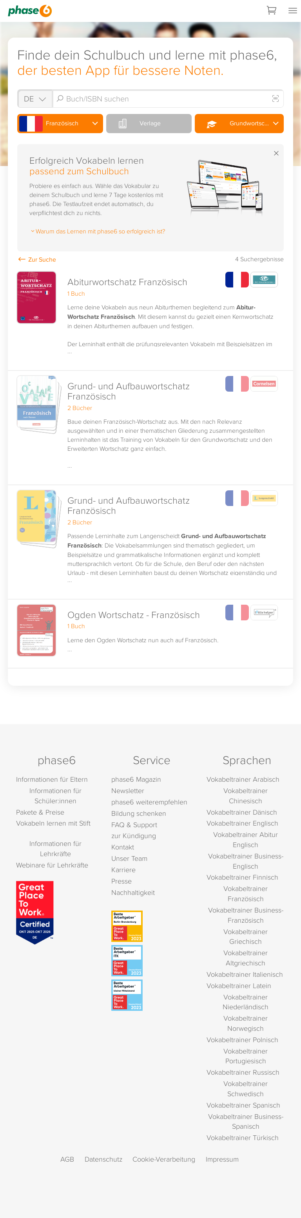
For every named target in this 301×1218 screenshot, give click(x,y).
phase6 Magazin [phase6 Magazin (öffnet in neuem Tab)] (136, 779)
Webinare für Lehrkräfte (52, 865)
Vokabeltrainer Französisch (245, 894)
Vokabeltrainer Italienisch (245, 974)
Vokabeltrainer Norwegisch (245, 1023)
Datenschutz (103, 1159)
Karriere (123, 870)
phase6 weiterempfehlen (149, 802)
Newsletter (127, 790)
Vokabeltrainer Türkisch (243, 1137)
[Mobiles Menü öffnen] (293, 11)
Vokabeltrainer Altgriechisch (245, 958)
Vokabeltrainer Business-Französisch (245, 915)
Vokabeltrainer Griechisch (245, 937)
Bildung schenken (138, 813)
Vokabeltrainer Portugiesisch (245, 1056)
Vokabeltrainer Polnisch (242, 1040)
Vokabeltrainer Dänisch (242, 812)
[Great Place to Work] (35, 911)
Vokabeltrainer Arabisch (243, 779)
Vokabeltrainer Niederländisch (245, 1002)
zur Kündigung (133, 835)
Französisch (48, 124)
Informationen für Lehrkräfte (55, 848)
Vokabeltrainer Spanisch (243, 1105)
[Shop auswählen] (34, 98)
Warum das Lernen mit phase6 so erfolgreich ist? (97, 231)
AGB (67, 1159)
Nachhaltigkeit (133, 892)
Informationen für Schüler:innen (55, 796)
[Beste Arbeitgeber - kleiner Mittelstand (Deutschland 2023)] (151, 995)
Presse (121, 881)
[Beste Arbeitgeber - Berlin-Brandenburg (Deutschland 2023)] (151, 926)
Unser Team (129, 858)
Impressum (222, 1159)
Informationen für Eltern (52, 779)
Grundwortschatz (236, 124)
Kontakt (122, 847)
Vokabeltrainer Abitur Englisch (245, 839)
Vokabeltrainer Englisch (242, 823)
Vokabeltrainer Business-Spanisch (245, 1121)
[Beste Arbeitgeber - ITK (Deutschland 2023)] (151, 960)
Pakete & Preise (40, 812)
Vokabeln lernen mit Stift (53, 823)
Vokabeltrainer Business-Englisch (245, 861)
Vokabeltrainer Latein (239, 985)
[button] (150, 319)
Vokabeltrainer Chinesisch (245, 796)
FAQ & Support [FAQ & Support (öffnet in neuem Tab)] (134, 824)
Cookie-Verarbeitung (163, 1159)
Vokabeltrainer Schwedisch (245, 1089)
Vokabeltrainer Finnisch (242, 877)
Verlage (134, 124)
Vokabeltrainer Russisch (243, 1072)
